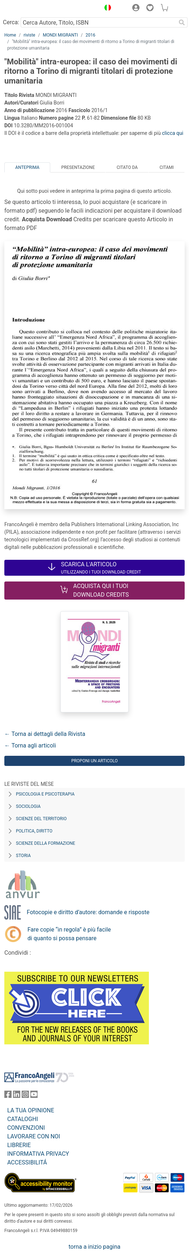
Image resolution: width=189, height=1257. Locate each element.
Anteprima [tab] (27, 167)
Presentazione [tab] (78, 167)
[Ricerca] (182, 22)
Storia (23, 855)
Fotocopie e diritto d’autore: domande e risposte (88, 912)
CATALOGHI (22, 1119)
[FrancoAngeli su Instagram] (25, 1095)
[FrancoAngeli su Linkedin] (16, 1095)
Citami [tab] (167, 167)
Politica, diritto (34, 831)
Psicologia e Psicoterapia (45, 794)
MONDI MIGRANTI (60, 35)
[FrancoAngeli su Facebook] (8, 1095)
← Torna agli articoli (30, 745)
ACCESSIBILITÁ (27, 1162)
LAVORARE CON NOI (33, 1136)
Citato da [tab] (127, 167)
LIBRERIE (19, 1145)
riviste (29, 35)
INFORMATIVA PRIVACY (38, 1153)
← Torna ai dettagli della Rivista (44, 733)
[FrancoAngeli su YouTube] (34, 1095)
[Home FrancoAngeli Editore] (29, 8)
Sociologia (28, 806)
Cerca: (11, 22)
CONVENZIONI (26, 1127)
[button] (106, 9)
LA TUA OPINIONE (30, 1110)
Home (10, 35)
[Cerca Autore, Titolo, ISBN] (98, 22)
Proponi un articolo (94, 760)
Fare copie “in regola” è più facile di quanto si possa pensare (69, 934)
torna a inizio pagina (94, 1246)
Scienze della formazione (45, 843)
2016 (90, 35)
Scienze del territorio (41, 818)
